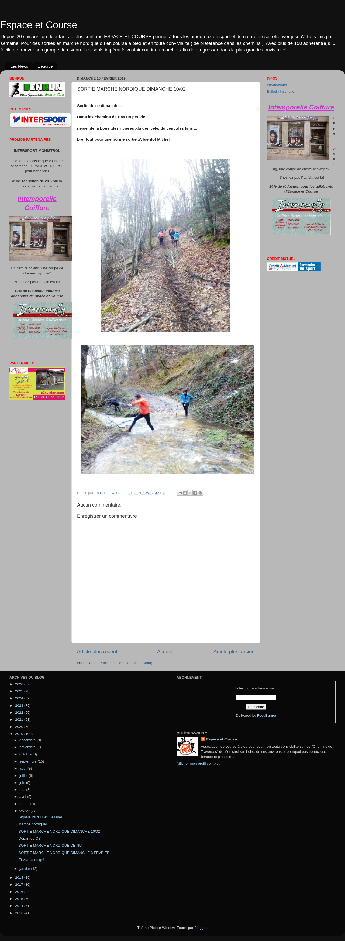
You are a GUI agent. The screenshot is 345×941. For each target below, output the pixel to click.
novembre (28, 747)
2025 (19, 691)
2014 (19, 906)
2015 (19, 899)
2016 (19, 892)
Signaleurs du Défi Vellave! (40, 817)
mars (24, 804)
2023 (19, 705)
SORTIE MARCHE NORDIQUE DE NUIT (52, 845)
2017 (19, 884)
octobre (26, 754)
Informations (277, 85)
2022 (19, 712)
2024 (19, 698)
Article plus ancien (234, 651)
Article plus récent (97, 651)
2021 (19, 719)
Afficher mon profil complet (198, 763)
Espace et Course (38, 24)
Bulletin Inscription (281, 92)
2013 (19, 913)
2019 (19, 734)
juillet (24, 776)
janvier (25, 869)
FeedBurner (266, 715)
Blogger (200, 928)
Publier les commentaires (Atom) (125, 663)
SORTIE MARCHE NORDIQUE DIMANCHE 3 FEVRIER (64, 853)
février (24, 811)
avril (23, 797)
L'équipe (45, 66)
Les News (19, 66)
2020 (19, 727)
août (23, 768)
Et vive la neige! (31, 860)
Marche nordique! (33, 824)
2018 (19, 877)
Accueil (165, 651)
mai (22, 790)
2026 (19, 684)
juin (22, 783)
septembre (28, 761)
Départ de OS (30, 838)
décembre (28, 740)
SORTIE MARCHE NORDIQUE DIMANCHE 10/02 (59, 831)
